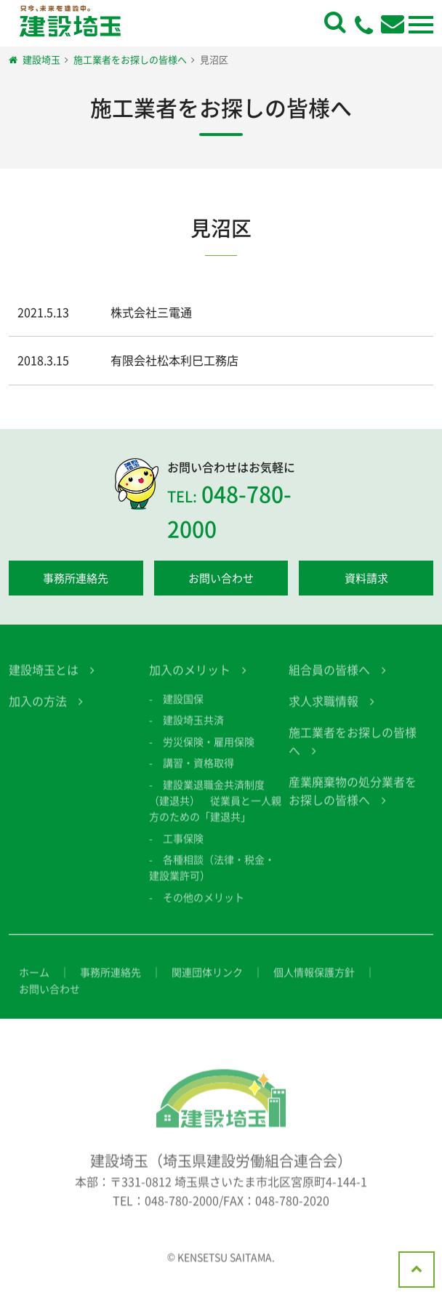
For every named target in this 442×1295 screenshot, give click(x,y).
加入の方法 (38, 709)
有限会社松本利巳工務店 (174, 360)
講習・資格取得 (198, 770)
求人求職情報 (323, 709)
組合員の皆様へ (329, 677)
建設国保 (183, 706)
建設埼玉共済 (193, 728)
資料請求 (366, 578)
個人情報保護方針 (314, 980)
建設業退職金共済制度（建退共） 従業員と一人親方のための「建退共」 (215, 809)
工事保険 (183, 846)
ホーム (34, 980)
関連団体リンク (207, 980)
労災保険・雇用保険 (208, 749)
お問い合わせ (221, 578)
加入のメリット (189, 677)
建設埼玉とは (44, 677)
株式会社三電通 (151, 312)
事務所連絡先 (75, 578)
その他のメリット (203, 905)
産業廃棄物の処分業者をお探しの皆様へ (353, 799)
